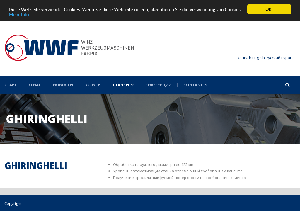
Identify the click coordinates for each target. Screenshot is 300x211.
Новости (63, 85)
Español (288, 57)
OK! (269, 9)
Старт (10, 85)
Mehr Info (19, 14)
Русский (273, 57)
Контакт (193, 85)
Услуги (93, 85)
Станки (121, 85)
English (258, 57)
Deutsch (244, 57)
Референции (158, 85)
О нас (35, 85)
